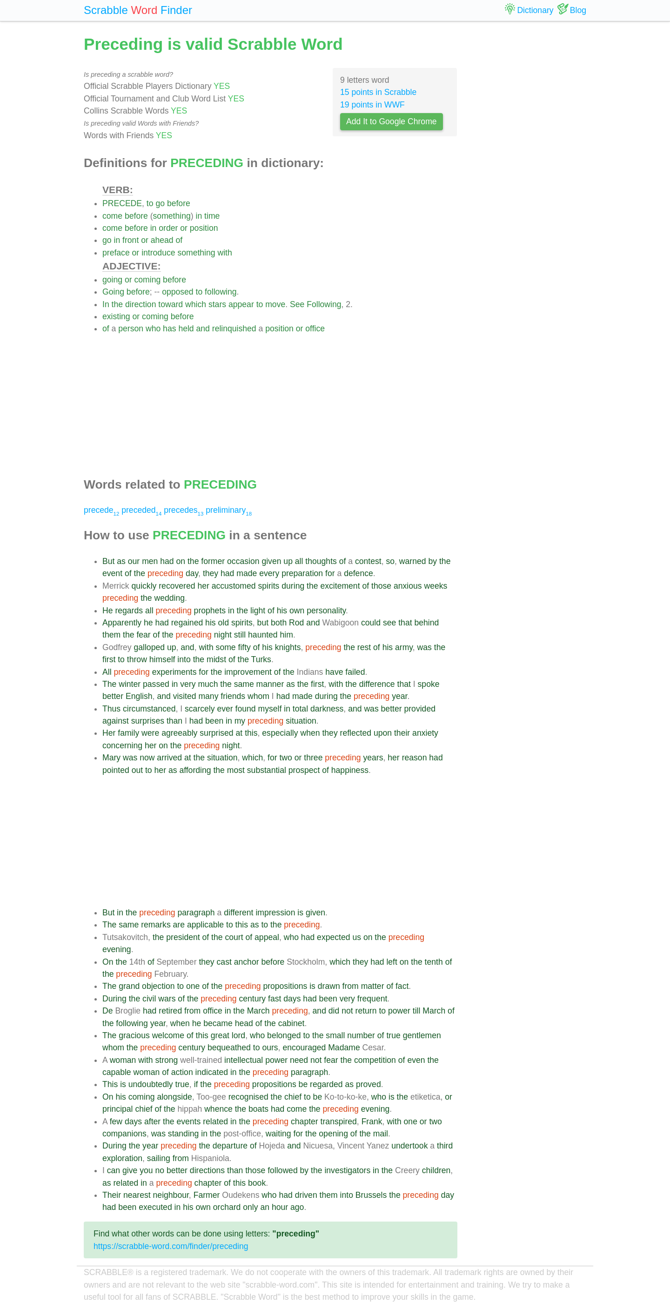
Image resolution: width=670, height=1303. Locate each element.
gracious (134, 1035)
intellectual (243, 1060)
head (244, 1023)
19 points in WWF (372, 104)
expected (333, 937)
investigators (347, 1170)
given (271, 561)
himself (162, 659)
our (134, 561)
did (333, 1010)
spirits (268, 586)
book (257, 1183)
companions (124, 1133)
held (186, 328)
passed (156, 684)
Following (324, 304)
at (239, 733)
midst (216, 659)
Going (113, 291)
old (223, 622)
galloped (149, 647)
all (299, 561)
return (366, 1010)
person (130, 328)
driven (306, 1195)
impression (275, 912)
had (167, 561)
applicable (205, 924)
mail (380, 1133)
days (292, 998)
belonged (284, 1035)
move (275, 304)
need (299, 1060)
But (108, 561)
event (112, 573)
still (240, 634)
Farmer (207, 1195)
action (182, 1072)
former (213, 561)
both (279, 622)
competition (375, 1060)
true (393, 1035)
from (350, 986)
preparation (302, 573)
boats (258, 1109)
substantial (266, 770)
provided (420, 708)
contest (368, 561)
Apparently (121, 622)
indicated (211, 1072)
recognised (248, 1097)
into (183, 659)
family (128, 733)
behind (426, 622)
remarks (156, 924)
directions (207, 1170)
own (296, 610)
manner (270, 684)
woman (123, 1060)
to (150, 203)
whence (218, 1109)
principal (117, 1109)
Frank (372, 1121)
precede (101, 510)
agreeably (179, 733)
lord (238, 1035)
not (347, 1010)
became (218, 1023)
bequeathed (229, 1047)
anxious (408, 586)
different (238, 912)
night (223, 634)
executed (155, 1207)
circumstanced (149, 708)
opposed (178, 291)
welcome (168, 1035)
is (300, 912)
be (303, 1084)
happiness (349, 770)
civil (149, 998)
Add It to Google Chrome (391, 121)
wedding (169, 598)
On (107, 962)
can (113, 1170)
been (214, 720)
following (220, 291)
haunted (263, 634)
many (208, 696)
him (286, 634)
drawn (329, 986)
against (115, 720)
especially (280, 733)
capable (116, 1072)
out (137, 770)
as (121, 561)
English (139, 696)
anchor (246, 962)
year (399, 696)
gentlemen (422, 1035)
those (381, 586)
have (334, 672)
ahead (162, 240)
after (152, 1121)
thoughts (321, 561)
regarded (326, 1084)
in (199, 216)
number (361, 1035)
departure (230, 1145)
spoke (429, 684)
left (391, 962)
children (436, 1170)
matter (372, 986)
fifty (244, 647)
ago (297, 1207)
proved (368, 1084)
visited (184, 696)
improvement (248, 672)
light (257, 610)
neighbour (171, 1195)
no (159, 1170)
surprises (147, 720)
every (269, 573)
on (181, 561)
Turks (261, 659)
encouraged (304, 1047)
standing (183, 1133)
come (112, 216)
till (417, 1010)
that (405, 622)
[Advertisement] (279, 400)
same (244, 684)
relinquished (234, 328)
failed (355, 672)
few (116, 1121)
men (150, 561)
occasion (243, 561)
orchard (227, 1207)
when (310, 733)
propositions (285, 986)
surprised (216, 733)
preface (116, 252)
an (264, 1207)
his (282, 610)
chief (293, 1097)
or (184, 228)
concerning (122, 745)
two (285, 757)
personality (326, 610)
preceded (141, 510)
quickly (144, 586)
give (129, 1170)
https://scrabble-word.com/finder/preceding (171, 1246)
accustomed (234, 586)
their (402, 733)
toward (170, 304)
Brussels (371, 1195)
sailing (158, 1158)
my (239, 720)
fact (402, 986)
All (107, 672)
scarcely (200, 708)
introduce (158, 252)
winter (130, 684)
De (107, 1010)
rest (364, 647)
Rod (296, 622)
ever (225, 708)
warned (412, 561)
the (117, 304)
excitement (340, 586)
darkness (326, 708)
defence (358, 573)
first (108, 659)
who (153, 328)
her (203, 586)
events (188, 1121)
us (356, 937)
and (203, 328)
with (224, 252)
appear (241, 304)
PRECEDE (122, 203)
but (262, 622)
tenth (434, 962)
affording (195, 770)
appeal (267, 937)
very (187, 684)
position (204, 228)
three (313, 757)
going (112, 279)
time (212, 216)
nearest (137, 1195)
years (373, 757)
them (111, 634)
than (174, 720)
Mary (111, 757)
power (399, 1010)
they (210, 573)
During (114, 998)
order (168, 228)
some (226, 647)
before (178, 203)
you (146, 1170)
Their (111, 1195)
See (297, 304)
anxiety (425, 733)
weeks (436, 586)
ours (270, 1047)
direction (140, 304)
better (112, 696)
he (148, 622)
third (445, 1145)
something (172, 216)
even (416, 1060)
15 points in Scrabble (378, 92)
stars (217, 304)
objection (158, 986)
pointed (115, 770)
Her (108, 733)
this (251, 733)
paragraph (195, 912)
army (404, 647)
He (107, 610)
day (192, 573)
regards (129, 610)
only (250, 1207)
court (234, 937)
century (252, 998)
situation (301, 720)
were (150, 733)
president (183, 937)
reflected (355, 733)
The (109, 684)
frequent (372, 998)
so (390, 561)
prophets (210, 610)
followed (283, 1170)
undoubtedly (150, 1084)
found (245, 708)
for (330, 573)
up (288, 561)
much (208, 684)
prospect (304, 770)
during (292, 586)
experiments (174, 672)
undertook (409, 1145)
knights (288, 647)
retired (170, 1010)
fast (274, 998)
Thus (111, 708)
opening (333, 1133)
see (389, 622)
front (130, 240)
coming (147, 279)
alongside (174, 1097)
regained (187, 622)
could (371, 622)
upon (383, 733)
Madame (344, 1047)
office (315, 328)
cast (224, 962)
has (169, 328)
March (258, 1010)
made (246, 573)
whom (258, 696)
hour (280, 1207)
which (195, 304)
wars (166, 998)
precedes (183, 510)
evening (116, 949)
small (335, 1035)
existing (116, 316)
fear (143, 634)
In (105, 304)
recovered (177, 586)
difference (377, 684)
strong (166, 1060)
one (193, 986)
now (147, 757)
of (179, 240)
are (179, 924)
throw (137, 659)
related (215, 1121)
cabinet (291, 1023)
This (110, 1084)
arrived (169, 757)
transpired (339, 1121)
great (220, 1035)
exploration (122, 1158)
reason (414, 757)
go (160, 203)
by (432, 561)
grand (129, 986)
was (424, 647)
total (300, 708)
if (196, 1084)
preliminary (229, 510)
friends (233, 696)
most (236, 770)
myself (269, 708)
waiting (278, 1133)
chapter (304, 1121)
